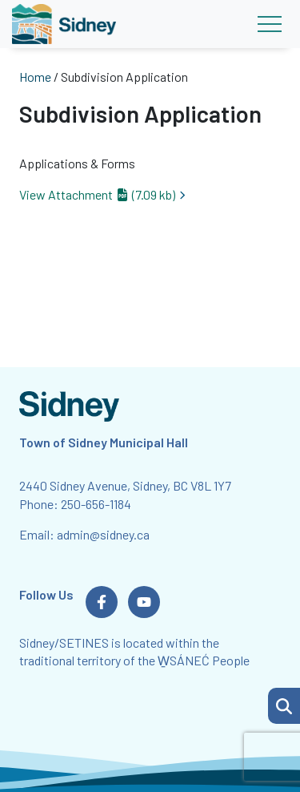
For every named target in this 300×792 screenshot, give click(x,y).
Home (35, 76)
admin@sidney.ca (103, 534)
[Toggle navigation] (269, 24)
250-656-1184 (96, 503)
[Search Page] (284, 704)
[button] (284, 706)
